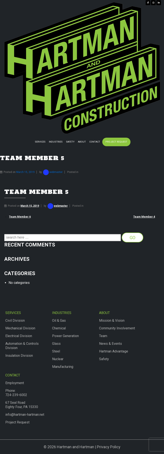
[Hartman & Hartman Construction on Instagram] (153, 2)
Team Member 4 (144, 216)
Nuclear (57, 359)
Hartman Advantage (113, 351)
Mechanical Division (20, 328)
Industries (56, 141)
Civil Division (15, 320)
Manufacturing (62, 367)
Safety (70, 141)
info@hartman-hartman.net (24, 415)
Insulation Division (19, 356)
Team (103, 336)
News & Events (110, 344)
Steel (56, 351)
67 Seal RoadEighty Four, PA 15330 (21, 405)
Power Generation (65, 336)
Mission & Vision (111, 320)
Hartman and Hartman (75, 447)
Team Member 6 (20, 216)
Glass (56, 344)
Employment (14, 383)
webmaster (52, 172)
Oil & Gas (59, 320)
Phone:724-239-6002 (16, 393)
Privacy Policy (108, 447)
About (82, 141)
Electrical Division (18, 336)
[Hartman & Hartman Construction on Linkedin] (158, 2)
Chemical (59, 328)
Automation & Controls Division (22, 346)
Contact (94, 141)
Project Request (116, 141)
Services (40, 141)
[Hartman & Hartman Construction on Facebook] (148, 2)
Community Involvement (117, 328)
